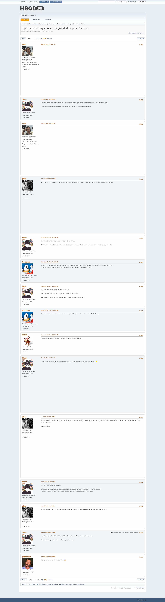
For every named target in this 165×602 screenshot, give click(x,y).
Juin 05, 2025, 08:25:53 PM (48, 532)
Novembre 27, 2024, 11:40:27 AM (49, 261)
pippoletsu (26, 556)
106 (48, 38)
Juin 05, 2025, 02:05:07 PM (48, 416)
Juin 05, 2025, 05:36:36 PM (48, 481)
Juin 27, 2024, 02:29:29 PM (48, 178)
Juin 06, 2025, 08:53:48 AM (48, 556)
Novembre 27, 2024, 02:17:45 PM (49, 334)
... (36, 38)
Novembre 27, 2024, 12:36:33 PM (49, 286)
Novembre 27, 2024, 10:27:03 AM (49, 237)
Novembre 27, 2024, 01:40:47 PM (49, 310)
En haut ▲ (143, 599)
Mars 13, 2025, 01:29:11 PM (48, 357)
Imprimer (141, 38)
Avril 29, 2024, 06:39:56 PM (48, 123)
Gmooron (26, 262)
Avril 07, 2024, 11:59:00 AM (48, 99)
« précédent (132, 33)
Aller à (113, 587)
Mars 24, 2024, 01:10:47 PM (48, 44)
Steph (24, 99)
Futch (24, 334)
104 (41, 38)
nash (24, 44)
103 (38, 38)
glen (24, 178)
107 (51, 38)
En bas (23, 38)
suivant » (140, 33)
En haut (23, 579)
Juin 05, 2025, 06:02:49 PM (48, 505)
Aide (138, 599)
